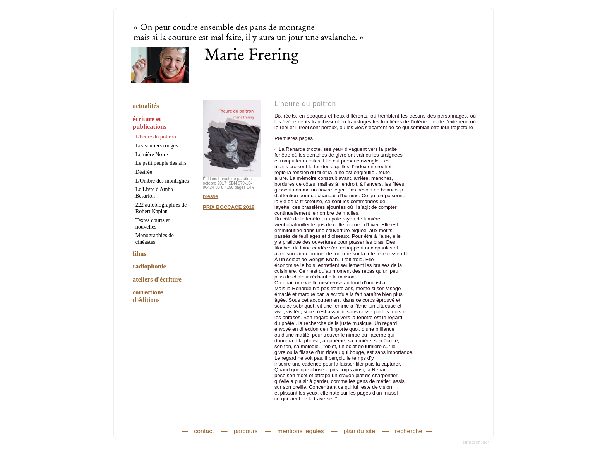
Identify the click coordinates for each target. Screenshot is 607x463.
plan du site (359, 431)
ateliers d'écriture (157, 279)
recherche (408, 431)
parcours (245, 431)
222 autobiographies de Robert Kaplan (161, 208)
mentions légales (301, 431)
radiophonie (149, 266)
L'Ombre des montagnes (162, 181)
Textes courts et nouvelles (152, 223)
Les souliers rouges (156, 145)
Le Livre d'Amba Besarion (154, 192)
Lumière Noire (151, 154)
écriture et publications (149, 122)
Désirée (143, 172)
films (139, 253)
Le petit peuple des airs (161, 163)
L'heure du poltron (155, 136)
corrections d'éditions (148, 296)
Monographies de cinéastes (154, 238)
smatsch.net (476, 442)
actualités (146, 105)
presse (210, 196)
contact (204, 431)
